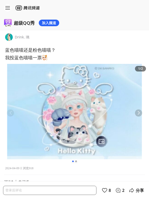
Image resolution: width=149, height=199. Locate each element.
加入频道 (49, 22)
